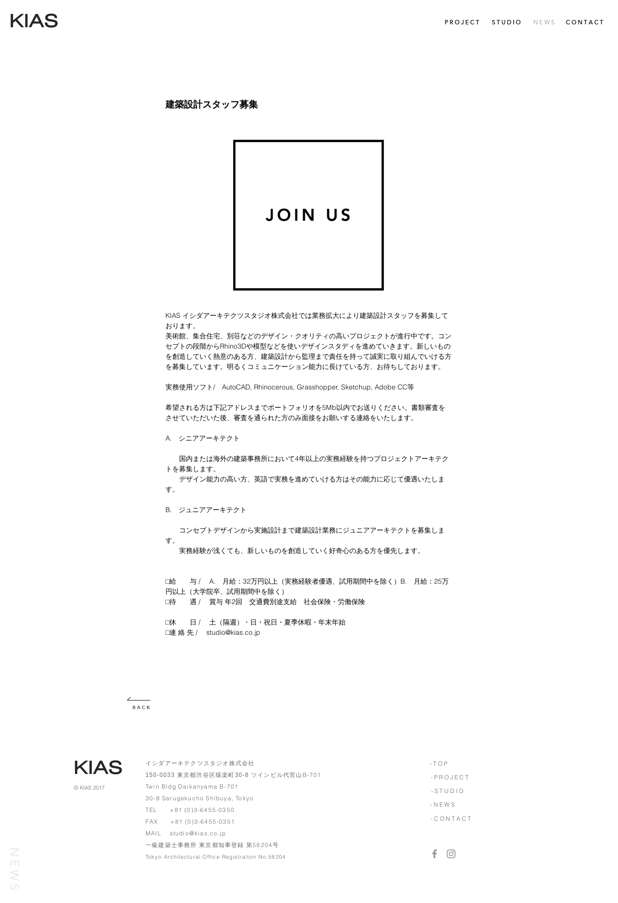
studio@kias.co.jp (198, 833)
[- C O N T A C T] (450, 818)
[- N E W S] (442, 804)
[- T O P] (438, 763)
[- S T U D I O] (447, 791)
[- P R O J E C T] (449, 777)
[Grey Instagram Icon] (451, 854)
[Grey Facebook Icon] (434, 854)
